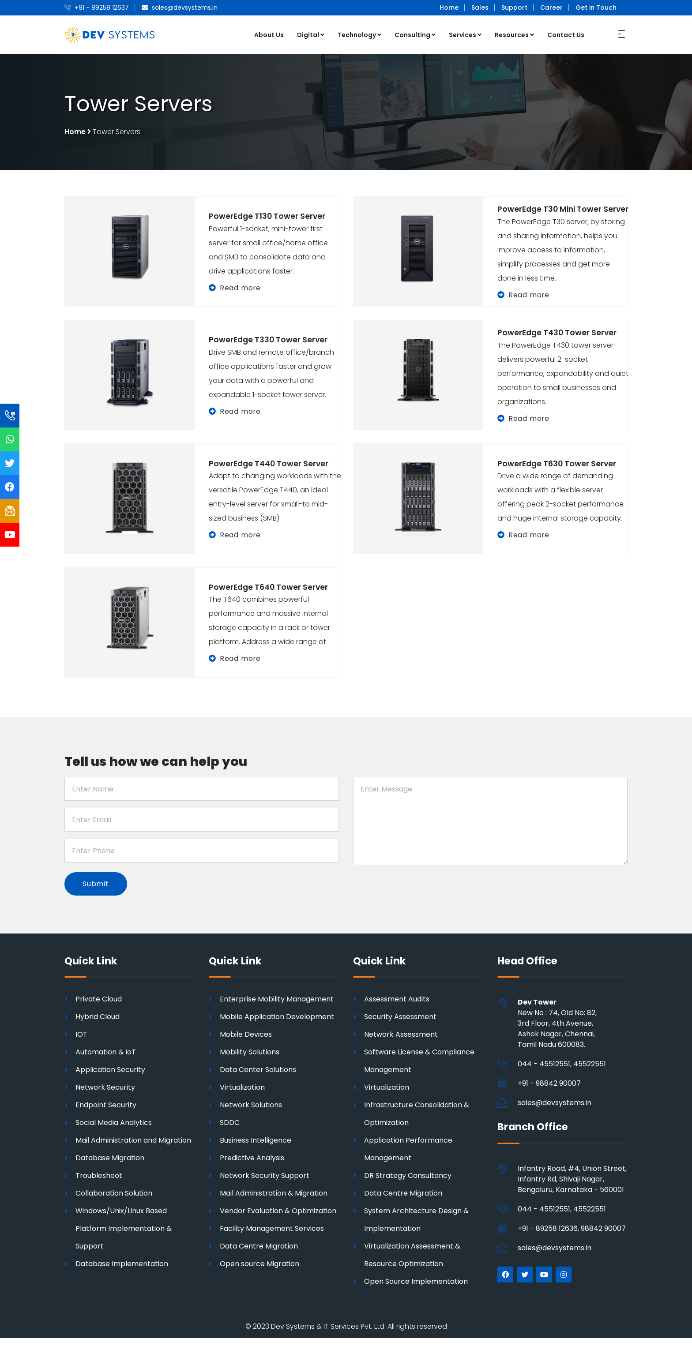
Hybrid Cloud (97, 1025)
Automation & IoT (105, 1060)
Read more (240, 290)
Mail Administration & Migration (273, 1201)
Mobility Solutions (249, 1060)
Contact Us (565, 34)
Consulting (415, 34)
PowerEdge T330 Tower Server (269, 346)
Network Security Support (264, 1183)
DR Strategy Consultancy (407, 1183)
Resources (514, 34)
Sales (480, 7)
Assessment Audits (396, 1007)
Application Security (110, 1077)
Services (465, 34)
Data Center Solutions (258, 1077)
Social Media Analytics (113, 1130)
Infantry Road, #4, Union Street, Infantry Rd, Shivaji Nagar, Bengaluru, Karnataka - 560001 (572, 1186)
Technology (359, 34)
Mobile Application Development (277, 1025)
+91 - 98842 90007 (549, 1091)
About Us (269, 34)
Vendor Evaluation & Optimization (278, 1219)
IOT (81, 1042)
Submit (96, 891)
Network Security (105, 1095)
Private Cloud (98, 1007)
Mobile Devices (246, 1042)
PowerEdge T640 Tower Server (270, 594)
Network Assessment (401, 1042)
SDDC (230, 1130)
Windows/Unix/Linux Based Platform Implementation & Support (123, 1236)
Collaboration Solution (113, 1201)
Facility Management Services (272, 1236)
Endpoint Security (105, 1113)
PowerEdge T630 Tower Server (558, 470)
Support (514, 7)
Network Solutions (251, 1113)
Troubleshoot (98, 1183)
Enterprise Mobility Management (277, 1007)
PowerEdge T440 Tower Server (270, 470)
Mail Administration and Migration (133, 1148)
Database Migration (109, 1166)
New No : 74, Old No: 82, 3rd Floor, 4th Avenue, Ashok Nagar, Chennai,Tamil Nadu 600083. (557, 1031)
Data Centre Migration (259, 1254)
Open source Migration (259, 1272)
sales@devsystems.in (554, 1111)
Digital (310, 34)
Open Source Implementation (416, 1289)
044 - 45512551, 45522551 (562, 1072)
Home (449, 7)
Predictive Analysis (252, 1166)
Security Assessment (400, 1025)
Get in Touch (596, 7)
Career (551, 7)
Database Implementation (121, 1272)
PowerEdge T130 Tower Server (268, 219)
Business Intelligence (255, 1148)
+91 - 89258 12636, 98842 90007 (572, 1236)
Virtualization (242, 1095)
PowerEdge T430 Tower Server (558, 339)
